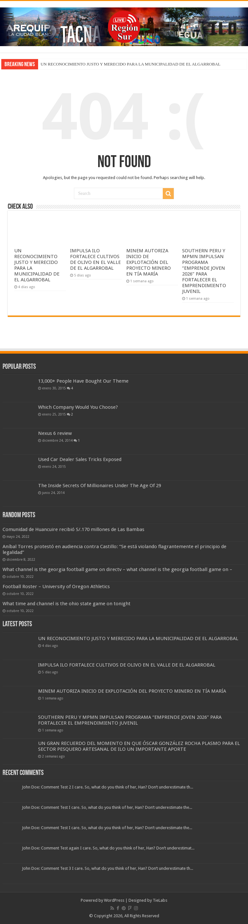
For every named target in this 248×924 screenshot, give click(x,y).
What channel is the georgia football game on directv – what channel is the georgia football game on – (117, 569)
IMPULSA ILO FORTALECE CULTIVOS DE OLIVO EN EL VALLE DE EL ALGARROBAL (95, 259)
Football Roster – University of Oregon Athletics (56, 586)
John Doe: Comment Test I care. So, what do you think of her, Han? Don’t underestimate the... (107, 807)
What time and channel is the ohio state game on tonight (66, 604)
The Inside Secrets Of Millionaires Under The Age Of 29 (99, 485)
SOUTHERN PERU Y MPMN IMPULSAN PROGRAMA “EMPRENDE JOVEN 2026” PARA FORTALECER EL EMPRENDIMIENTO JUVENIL (204, 271)
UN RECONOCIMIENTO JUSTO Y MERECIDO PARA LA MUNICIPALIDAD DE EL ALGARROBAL (131, 64)
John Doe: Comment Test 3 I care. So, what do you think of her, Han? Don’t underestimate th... (107, 868)
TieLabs (160, 900)
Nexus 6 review (55, 433)
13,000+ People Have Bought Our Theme (83, 381)
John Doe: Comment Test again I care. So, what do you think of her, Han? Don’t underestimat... (108, 848)
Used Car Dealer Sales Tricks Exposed (79, 459)
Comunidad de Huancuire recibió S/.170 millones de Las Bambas (75, 529)
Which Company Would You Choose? (78, 407)
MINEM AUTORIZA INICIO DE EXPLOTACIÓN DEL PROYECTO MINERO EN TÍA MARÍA (148, 262)
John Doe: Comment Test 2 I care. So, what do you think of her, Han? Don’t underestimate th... (107, 787)
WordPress (114, 900)
